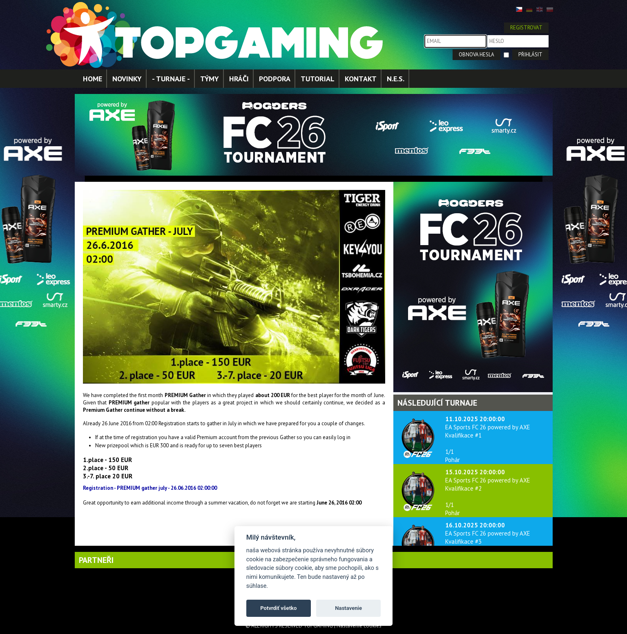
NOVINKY (127, 78)
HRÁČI (239, 78)
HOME (92, 78)
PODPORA (274, 78)
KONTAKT (361, 78)
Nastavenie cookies (359, 625)
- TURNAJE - (171, 78)
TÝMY (209, 78)
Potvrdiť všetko (278, 608)
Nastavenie (348, 608)
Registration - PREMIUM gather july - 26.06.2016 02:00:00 (150, 487)
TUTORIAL (318, 78)
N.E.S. (395, 78)
